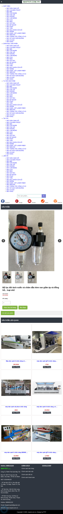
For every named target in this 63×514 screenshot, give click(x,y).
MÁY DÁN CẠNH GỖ (13, 8)
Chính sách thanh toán (28, 477)
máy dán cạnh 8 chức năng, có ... (47, 406)
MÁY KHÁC (10, 41)
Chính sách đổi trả (26, 474)
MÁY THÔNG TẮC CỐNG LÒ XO (16, 36)
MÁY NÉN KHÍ (11, 34)
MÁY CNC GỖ (11, 15)
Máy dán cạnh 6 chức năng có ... (16, 361)
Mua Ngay (23, 307)
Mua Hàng (16, 367)
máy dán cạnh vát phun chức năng (16, 406)
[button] (3, 240)
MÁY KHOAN (10, 16)
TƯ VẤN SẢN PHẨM (9, 81)
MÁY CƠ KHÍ (10, 40)
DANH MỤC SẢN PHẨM (10, 43)
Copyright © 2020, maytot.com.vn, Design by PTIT (31, 512)
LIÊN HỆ (5, 156)
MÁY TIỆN (10, 28)
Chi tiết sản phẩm (7, 313)
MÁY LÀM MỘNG (12, 18)
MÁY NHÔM (10, 31)
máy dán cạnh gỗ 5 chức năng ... (47, 361)
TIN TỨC (5, 118)
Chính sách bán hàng (27, 468)
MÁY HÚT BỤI (11, 23)
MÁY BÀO (10, 21)
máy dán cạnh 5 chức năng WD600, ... (16, 452)
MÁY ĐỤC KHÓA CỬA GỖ (14, 30)
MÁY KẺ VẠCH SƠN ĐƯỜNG (15, 38)
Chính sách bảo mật (27, 471)
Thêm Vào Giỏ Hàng (10, 307)
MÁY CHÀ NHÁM (12, 13)
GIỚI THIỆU (6, 6)
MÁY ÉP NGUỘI (11, 25)
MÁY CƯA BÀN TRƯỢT (14, 10)
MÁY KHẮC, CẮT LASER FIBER (16, 33)
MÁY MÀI (9, 11)
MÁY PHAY (10, 26)
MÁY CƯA (10, 20)
